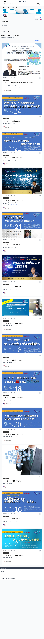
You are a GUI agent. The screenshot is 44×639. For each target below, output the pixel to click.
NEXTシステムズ (12, 7)
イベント (3, 574)
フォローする (38, 17)
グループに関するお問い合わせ (8, 578)
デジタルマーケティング (14, 87)
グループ (6, 7)
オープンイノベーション (23, 87)
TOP (2, 7)
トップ (2, 571)
